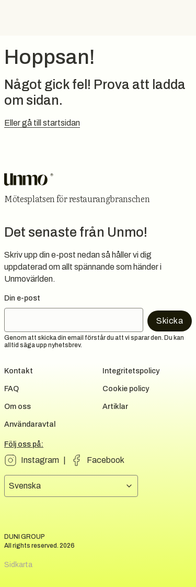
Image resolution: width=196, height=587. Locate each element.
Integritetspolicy (130, 371)
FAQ (11, 389)
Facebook (105, 460)
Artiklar (115, 407)
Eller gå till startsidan (42, 122)
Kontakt (18, 371)
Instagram (40, 460)
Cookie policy (125, 389)
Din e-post (22, 298)
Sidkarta (18, 565)
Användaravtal (29, 424)
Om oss (17, 407)
